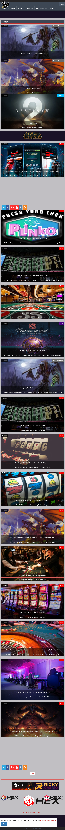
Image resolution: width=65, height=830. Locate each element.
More (52, 8)
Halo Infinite (29, 8)
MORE (32, 773)
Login (62, 4)
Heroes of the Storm (42, 8)
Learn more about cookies (48, 820)
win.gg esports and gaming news (32, 812)
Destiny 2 (20, 8)
